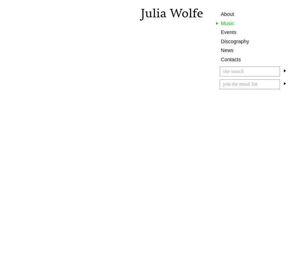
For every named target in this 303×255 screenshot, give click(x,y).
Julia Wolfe (172, 13)
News (227, 50)
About (227, 14)
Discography (235, 41)
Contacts (231, 59)
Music (227, 23)
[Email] (250, 84)
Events (228, 32)
